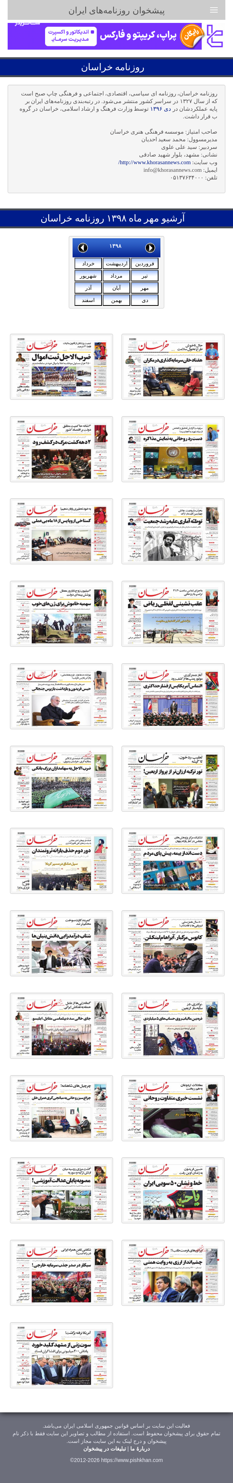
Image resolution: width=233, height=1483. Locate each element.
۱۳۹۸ (115, 246)
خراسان (97, 67)
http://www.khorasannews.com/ (154, 162)
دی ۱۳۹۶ (160, 109)
